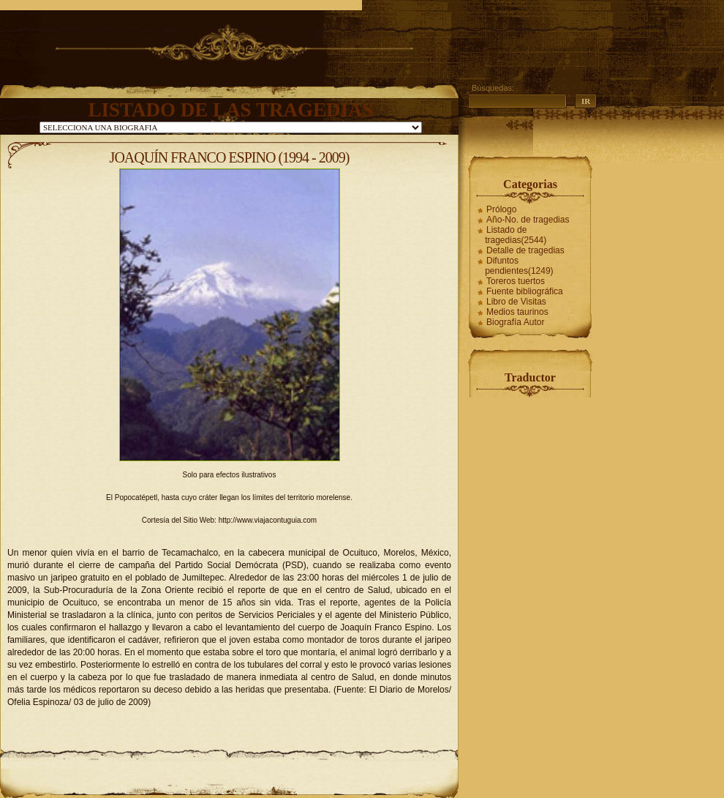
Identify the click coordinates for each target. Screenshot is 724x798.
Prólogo (501, 209)
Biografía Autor (515, 322)
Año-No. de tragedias (527, 220)
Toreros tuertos (515, 281)
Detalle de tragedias (525, 250)
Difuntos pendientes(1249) (519, 266)
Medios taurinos (517, 312)
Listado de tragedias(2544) (515, 235)
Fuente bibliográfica (524, 291)
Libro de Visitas (516, 302)
